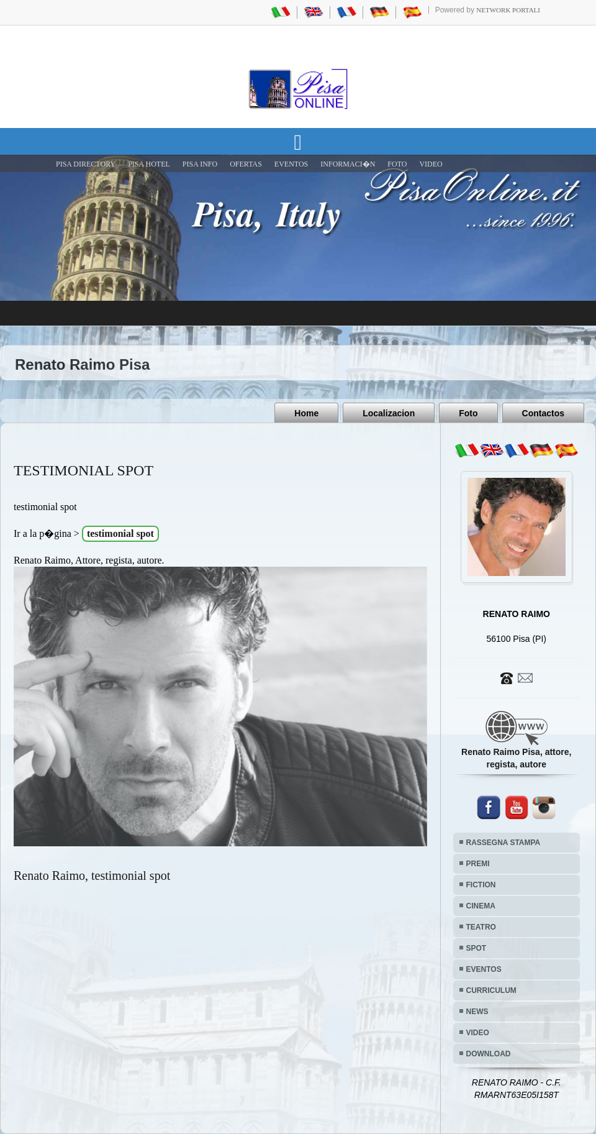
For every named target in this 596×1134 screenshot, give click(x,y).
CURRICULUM (491, 990)
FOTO (397, 164)
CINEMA (480, 906)
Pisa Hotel (149, 164)
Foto (468, 413)
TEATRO (481, 927)
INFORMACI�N (347, 164)
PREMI (478, 863)
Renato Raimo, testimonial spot (92, 875)
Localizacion (389, 413)
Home (306, 413)
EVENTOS (291, 164)
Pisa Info (200, 164)
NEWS (477, 1011)
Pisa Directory (85, 164)
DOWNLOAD (488, 1053)
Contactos (543, 413)
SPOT (476, 948)
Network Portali (508, 10)
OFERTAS (246, 164)
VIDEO (430, 164)
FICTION (481, 884)
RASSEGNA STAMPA (503, 842)
